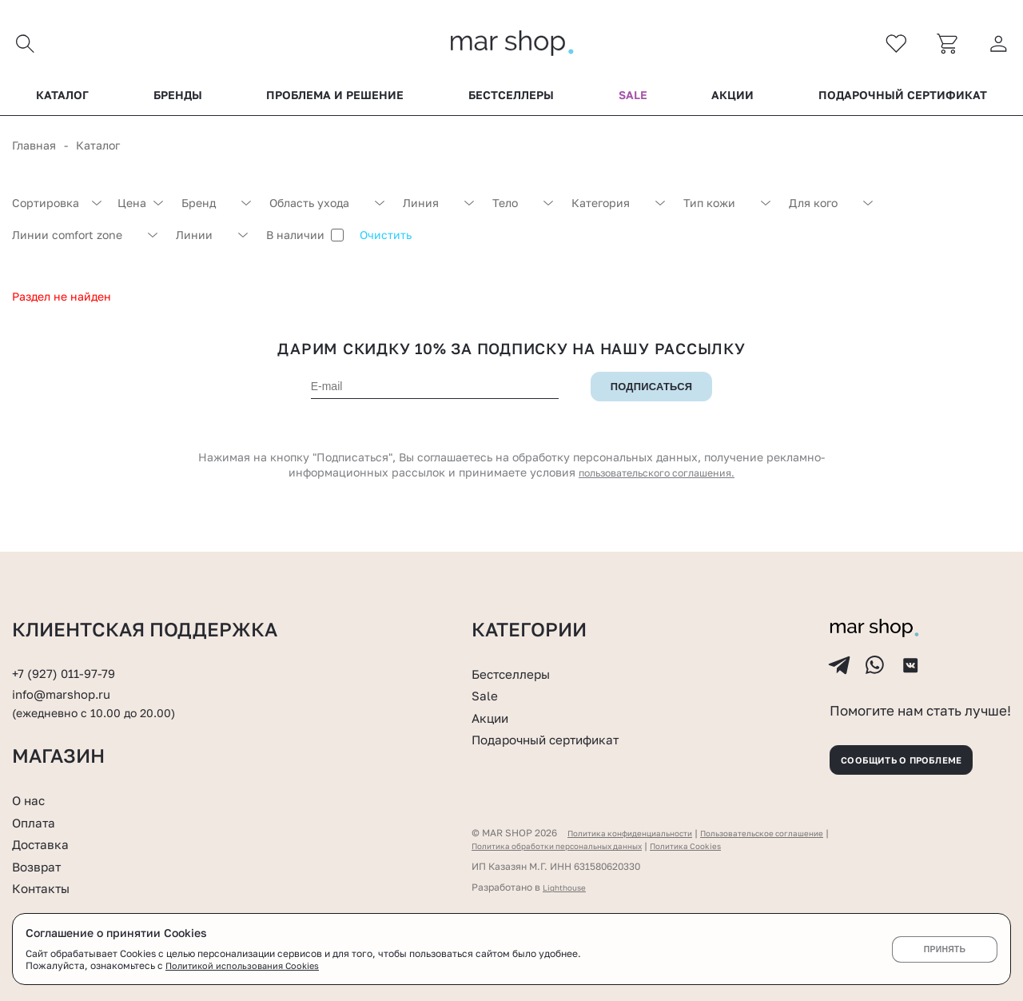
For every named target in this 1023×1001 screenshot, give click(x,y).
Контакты (46, 888)
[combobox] (56, 211)
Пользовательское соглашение (798, 836)
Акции (732, 103)
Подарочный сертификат (902, 103)
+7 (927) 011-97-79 (68, 656)
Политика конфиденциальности (641, 836)
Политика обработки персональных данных (574, 849)
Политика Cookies (727, 849)
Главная (34, 153)
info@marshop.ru (68, 676)
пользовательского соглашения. (657, 481)
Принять (944, 949)
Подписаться (651, 395)
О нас (31, 799)
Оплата (37, 822)
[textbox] (56, 211)
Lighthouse (568, 890)
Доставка (45, 843)
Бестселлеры (511, 103)
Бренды (177, 103)
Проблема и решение (335, 103)
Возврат (41, 866)
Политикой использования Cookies (246, 965)
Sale (633, 103)
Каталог (62, 103)
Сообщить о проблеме (919, 757)
